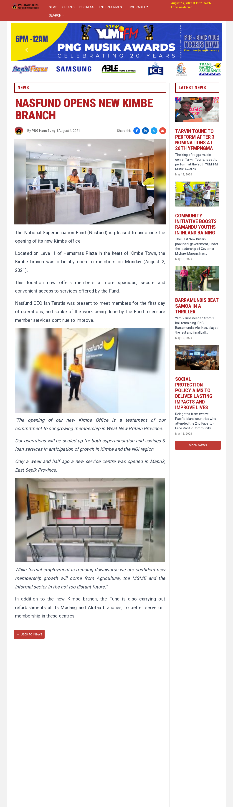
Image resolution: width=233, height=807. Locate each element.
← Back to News (29, 659)
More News (197, 456)
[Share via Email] (162, 133)
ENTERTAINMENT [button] (111, 7)
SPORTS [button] (68, 7)
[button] (27, 50)
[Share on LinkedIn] (145, 133)
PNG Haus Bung (43, 133)
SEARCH (55, 15)
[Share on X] (154, 133)
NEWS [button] (53, 7)
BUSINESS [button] (86, 7)
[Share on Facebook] (136, 133)
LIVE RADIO (137, 7)
